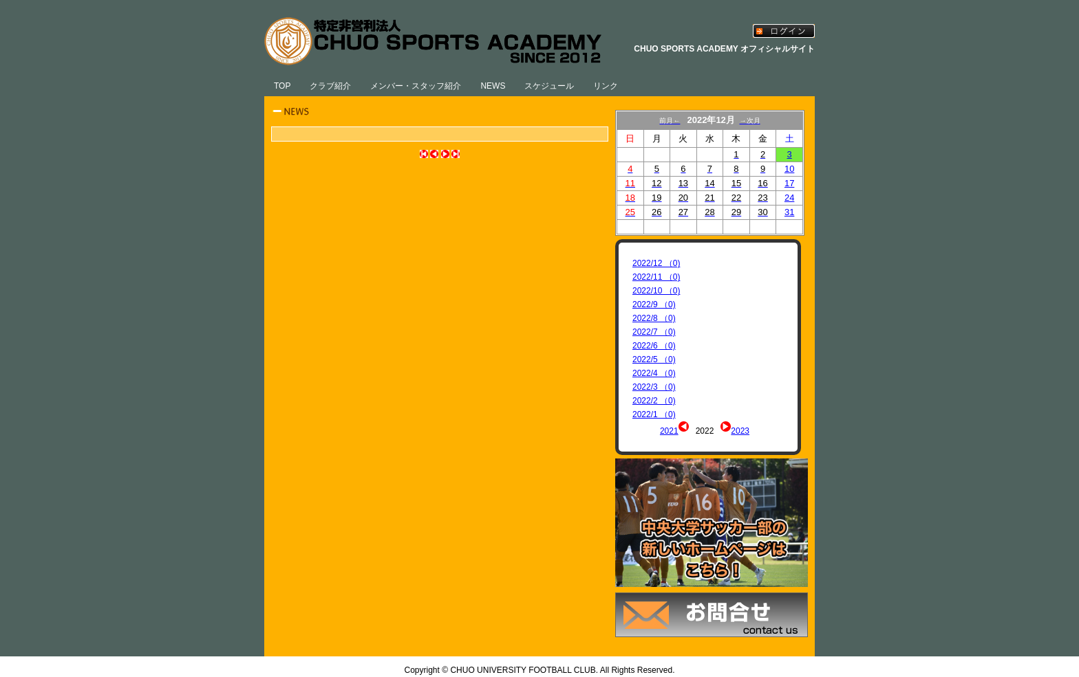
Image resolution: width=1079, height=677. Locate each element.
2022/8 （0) (654, 318)
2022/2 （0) (654, 401)
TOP (282, 86)
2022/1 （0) (654, 414)
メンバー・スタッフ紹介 (415, 86)
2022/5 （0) (654, 359)
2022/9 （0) (654, 304)
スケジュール (549, 86)
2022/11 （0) (656, 277)
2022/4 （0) (654, 373)
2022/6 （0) (654, 346)
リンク (605, 86)
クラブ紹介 (330, 86)
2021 (669, 431)
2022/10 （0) (656, 291)
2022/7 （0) (654, 332)
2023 (740, 431)
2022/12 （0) (656, 263)
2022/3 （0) (654, 387)
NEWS (492, 86)
